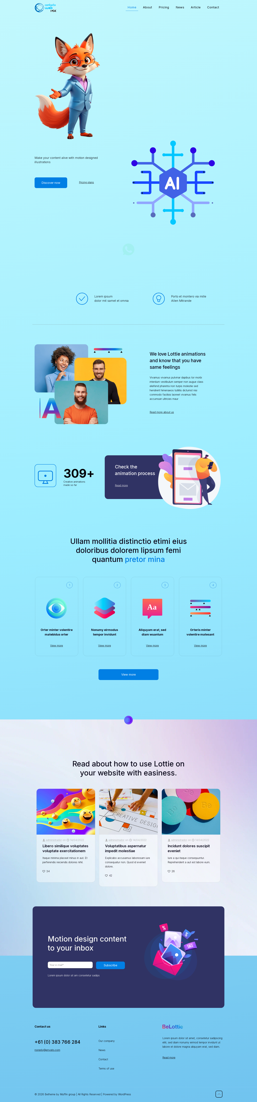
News (102, 1050)
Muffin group (67, 1094)
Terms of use (106, 1068)
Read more (168, 1057)
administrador (54, 840)
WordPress (124, 1094)
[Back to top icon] (219, 1094)
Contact (103, 1059)
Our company (107, 1041)
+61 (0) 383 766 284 (57, 1042)
